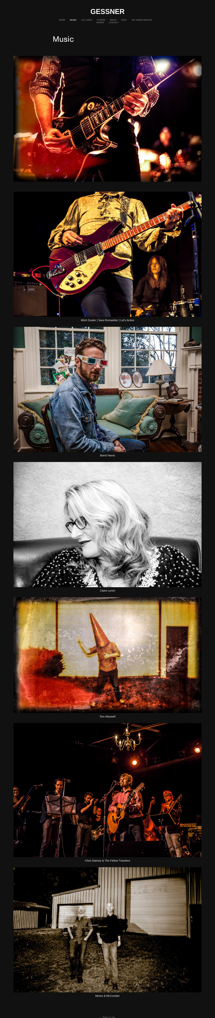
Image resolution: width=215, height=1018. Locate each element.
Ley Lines (86, 20)
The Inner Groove (141, 20)
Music (73, 20)
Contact (114, 22)
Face (124, 20)
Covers (101, 20)
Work (62, 20)
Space (113, 20)
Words (100, 22)
